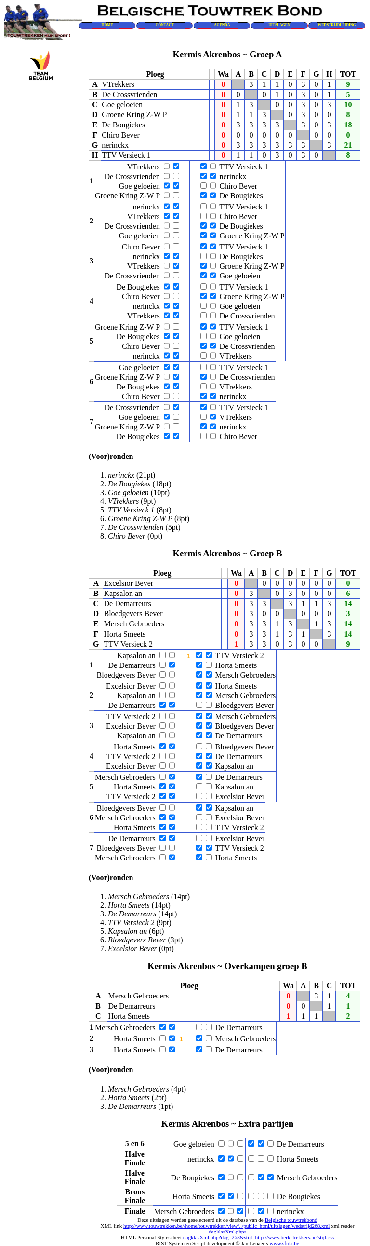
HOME (107, 25)
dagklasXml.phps (227, 1231)
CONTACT (165, 25)
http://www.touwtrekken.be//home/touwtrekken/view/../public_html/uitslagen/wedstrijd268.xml (226, 1226)
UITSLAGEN (279, 25)
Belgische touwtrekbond (291, 1220)
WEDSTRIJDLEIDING (337, 25)
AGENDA (222, 25)
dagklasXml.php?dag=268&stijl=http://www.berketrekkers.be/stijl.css (258, 1237)
